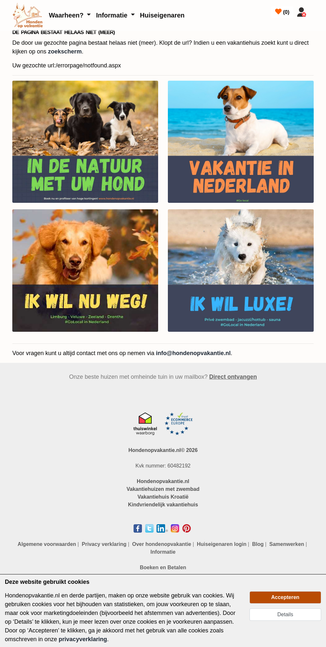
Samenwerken (286, 544)
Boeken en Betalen (163, 567)
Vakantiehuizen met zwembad (163, 489)
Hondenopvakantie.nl (163, 481)
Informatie (112, 15)
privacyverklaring (83, 639)
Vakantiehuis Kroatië (162, 497)
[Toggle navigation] (317, 11)
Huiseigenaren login (222, 544)
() (282, 11)
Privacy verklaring (104, 544)
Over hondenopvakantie (161, 544)
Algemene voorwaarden (46, 544)
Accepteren (285, 597)
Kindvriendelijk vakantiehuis (163, 504)
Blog (258, 544)
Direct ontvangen (233, 377)
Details (285, 614)
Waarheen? (67, 15)
